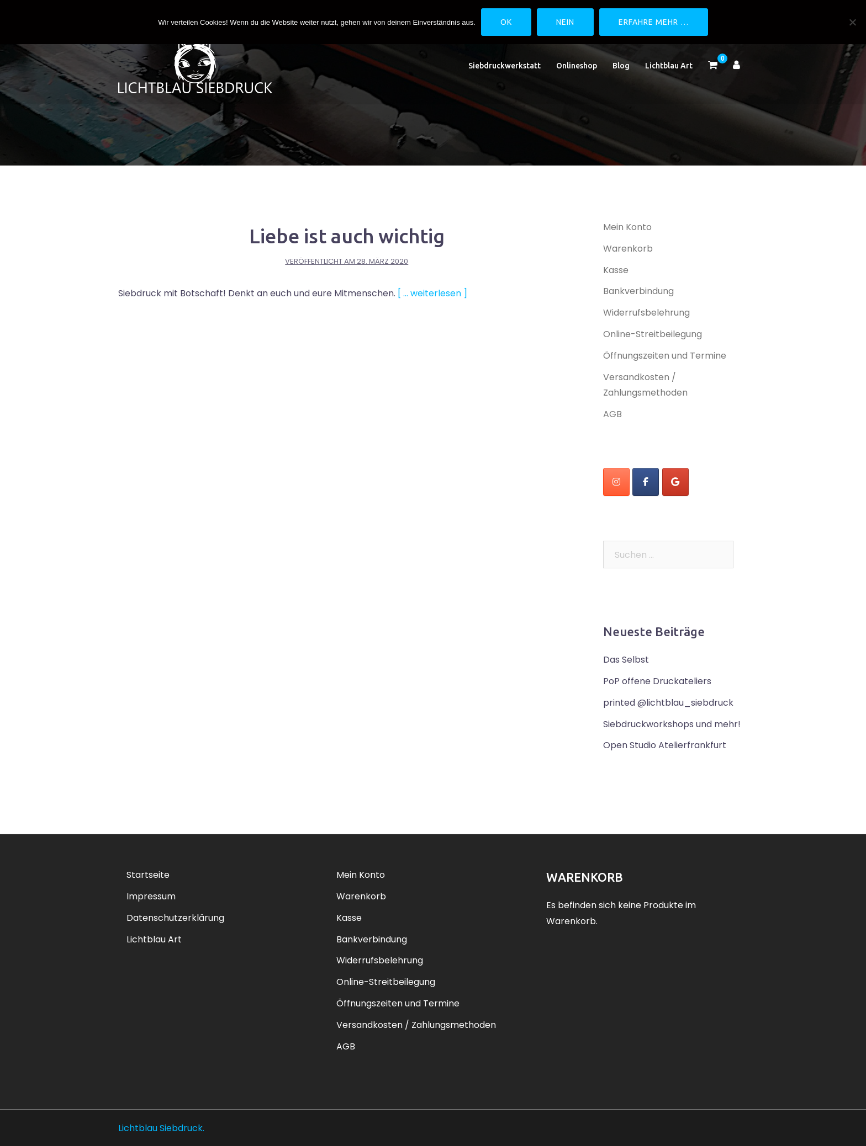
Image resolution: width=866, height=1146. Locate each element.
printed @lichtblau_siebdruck (668, 702)
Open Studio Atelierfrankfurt (664, 745)
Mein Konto (627, 227)
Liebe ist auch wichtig (347, 236)
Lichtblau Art (669, 68)
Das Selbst (626, 659)
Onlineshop (576, 68)
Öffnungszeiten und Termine (664, 355)
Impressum (151, 896)
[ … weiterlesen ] (432, 293)
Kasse (616, 270)
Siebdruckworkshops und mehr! (672, 724)
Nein (565, 22)
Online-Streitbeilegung (652, 334)
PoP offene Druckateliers (657, 681)
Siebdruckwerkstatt (504, 68)
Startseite (148, 874)
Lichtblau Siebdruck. (161, 1128)
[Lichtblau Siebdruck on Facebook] (645, 482)
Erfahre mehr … (654, 22)
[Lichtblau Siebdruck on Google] (675, 482)
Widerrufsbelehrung (646, 312)
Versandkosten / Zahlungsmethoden (416, 1025)
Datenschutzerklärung (175, 918)
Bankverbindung (638, 291)
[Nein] (852, 22)
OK (506, 22)
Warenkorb (628, 248)
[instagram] (616, 482)
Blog (621, 68)
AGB (612, 414)
